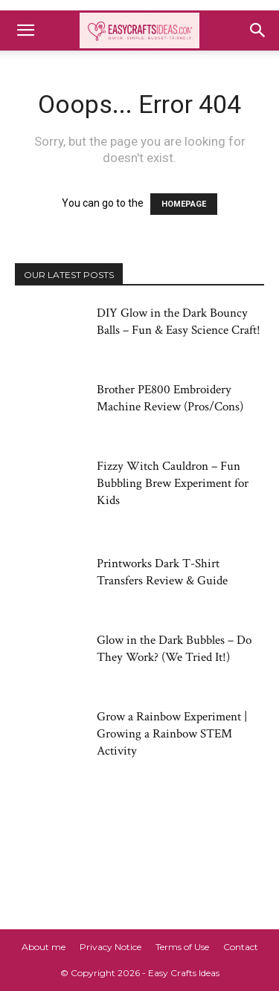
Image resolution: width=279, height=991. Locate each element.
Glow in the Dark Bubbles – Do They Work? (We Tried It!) (174, 648)
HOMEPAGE (183, 204)
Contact (240, 946)
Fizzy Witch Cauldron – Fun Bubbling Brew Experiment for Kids (172, 483)
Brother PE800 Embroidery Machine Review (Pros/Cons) (170, 398)
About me (43, 946)
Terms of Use (182, 946)
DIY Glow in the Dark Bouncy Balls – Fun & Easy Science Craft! (178, 321)
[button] (25, 30)
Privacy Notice (110, 946)
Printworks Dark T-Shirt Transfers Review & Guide (162, 572)
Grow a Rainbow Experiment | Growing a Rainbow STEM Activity (172, 733)
